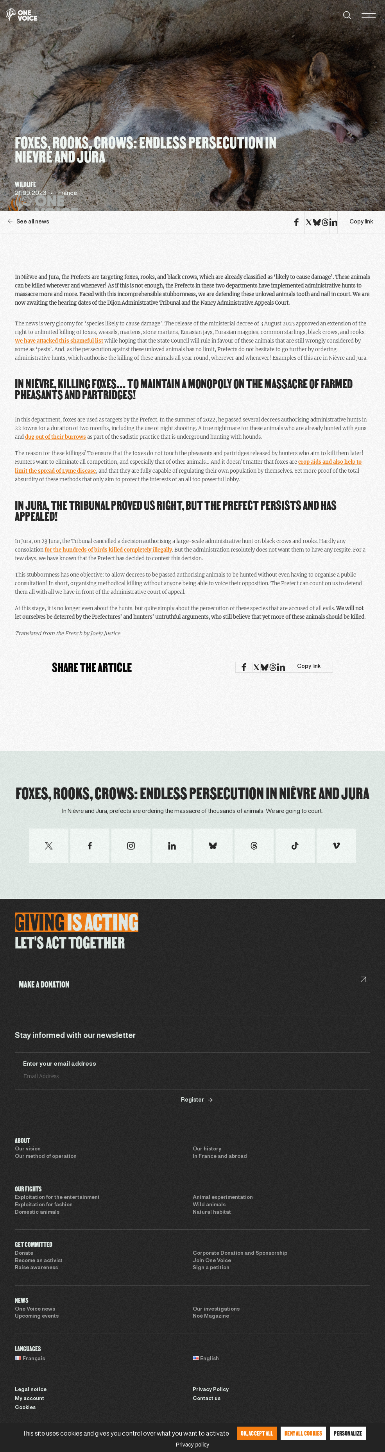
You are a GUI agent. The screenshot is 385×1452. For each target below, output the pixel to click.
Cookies (25, 1408)
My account (29, 1399)
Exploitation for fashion (44, 1205)
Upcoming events (37, 1316)
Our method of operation (46, 1156)
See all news (28, 222)
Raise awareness (36, 1268)
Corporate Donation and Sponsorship (240, 1253)
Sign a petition (211, 1268)
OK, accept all (257, 1433)
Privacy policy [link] (193, 1444)
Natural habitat (212, 1212)
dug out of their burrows (55, 437)
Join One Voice (212, 1261)
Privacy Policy (211, 1390)
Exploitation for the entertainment (57, 1197)
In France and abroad (220, 1156)
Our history (207, 1149)
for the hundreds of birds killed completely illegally (108, 550)
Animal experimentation (223, 1197)
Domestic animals (37, 1212)
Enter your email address (59, 1064)
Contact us (206, 1399)
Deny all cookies (303, 1433)
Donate (24, 1253)
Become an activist (39, 1261)
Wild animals (209, 1205)
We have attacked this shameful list (59, 341)
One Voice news (35, 1309)
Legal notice (31, 1390)
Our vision (28, 1149)
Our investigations (216, 1309)
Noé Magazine (211, 1316)
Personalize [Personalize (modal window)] (348, 1433)
